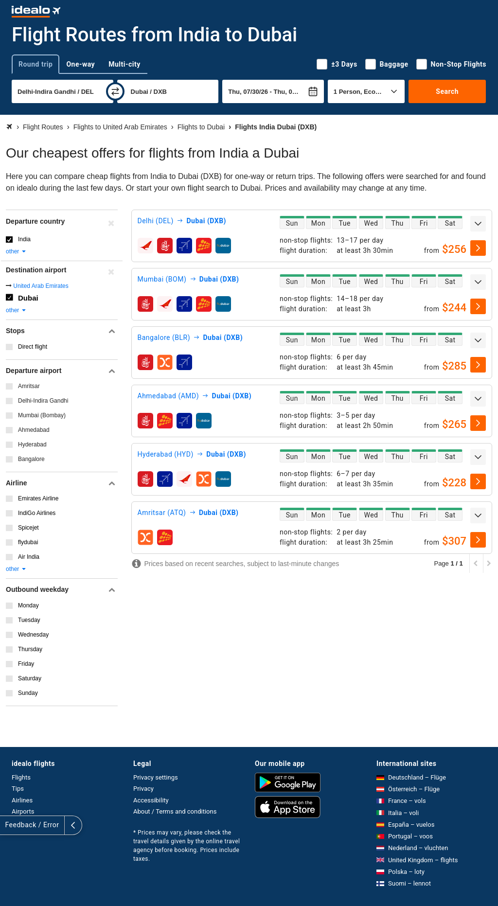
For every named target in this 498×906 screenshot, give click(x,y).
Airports (23, 811)
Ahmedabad (34, 429)
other (16, 251)
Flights (21, 777)
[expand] (478, 223)
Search (447, 91)
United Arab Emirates (40, 286)
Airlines (22, 800)
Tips (18, 788)
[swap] (115, 91)
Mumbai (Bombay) (42, 415)
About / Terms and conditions (174, 811)
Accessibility (151, 800)
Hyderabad (32, 444)
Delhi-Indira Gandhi (43, 400)
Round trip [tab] (35, 64)
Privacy (143, 788)
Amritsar (29, 386)
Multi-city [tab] (124, 64)
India (24, 239)
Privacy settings (155, 777)
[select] (478, 248)
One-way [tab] (80, 64)
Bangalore (31, 459)
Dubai (28, 298)
